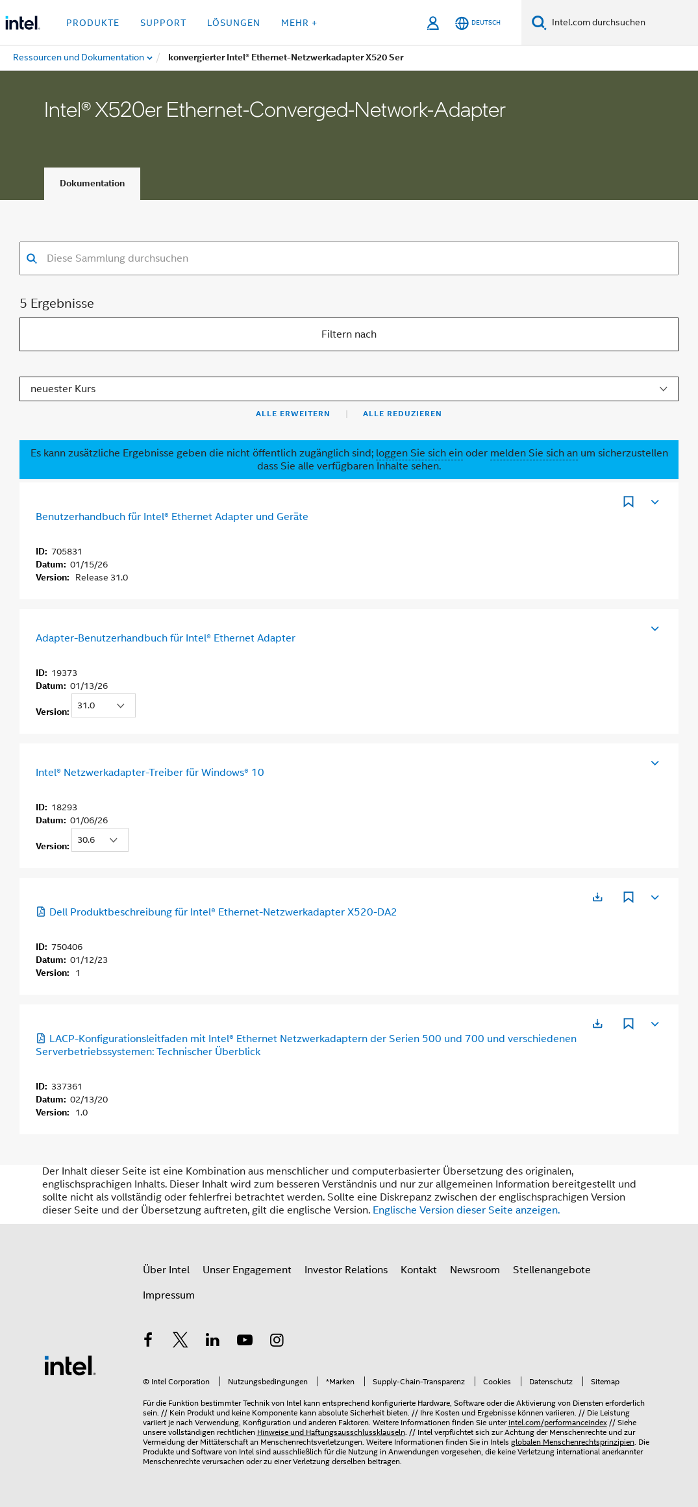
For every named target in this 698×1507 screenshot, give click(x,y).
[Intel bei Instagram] (277, 1342)
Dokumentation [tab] (92, 183)
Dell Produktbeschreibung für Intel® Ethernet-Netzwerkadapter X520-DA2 (216, 912)
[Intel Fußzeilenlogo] (70, 1364)
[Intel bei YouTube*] (245, 1342)
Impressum (169, 1295)
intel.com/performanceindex (557, 1422)
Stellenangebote (552, 1270)
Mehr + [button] (299, 23)
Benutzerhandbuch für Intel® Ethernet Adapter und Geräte (172, 516)
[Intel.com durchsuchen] (622, 23)
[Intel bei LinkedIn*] (213, 1342)
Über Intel (166, 1270)
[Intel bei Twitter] (180, 1342)
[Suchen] (539, 22)
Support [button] (163, 23)
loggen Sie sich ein (419, 453)
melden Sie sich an (534, 453)
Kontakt (419, 1270)
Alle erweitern (293, 413)
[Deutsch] (478, 23)
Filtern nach (349, 334)
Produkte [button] (92, 23)
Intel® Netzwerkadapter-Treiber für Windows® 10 (150, 772)
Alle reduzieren (402, 413)
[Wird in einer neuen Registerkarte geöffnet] (597, 897)
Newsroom (475, 1270)
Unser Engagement (247, 1270)
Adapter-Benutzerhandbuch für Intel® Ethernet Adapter (165, 638)
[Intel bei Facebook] (149, 1342)
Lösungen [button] (233, 23)
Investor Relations (346, 1270)
